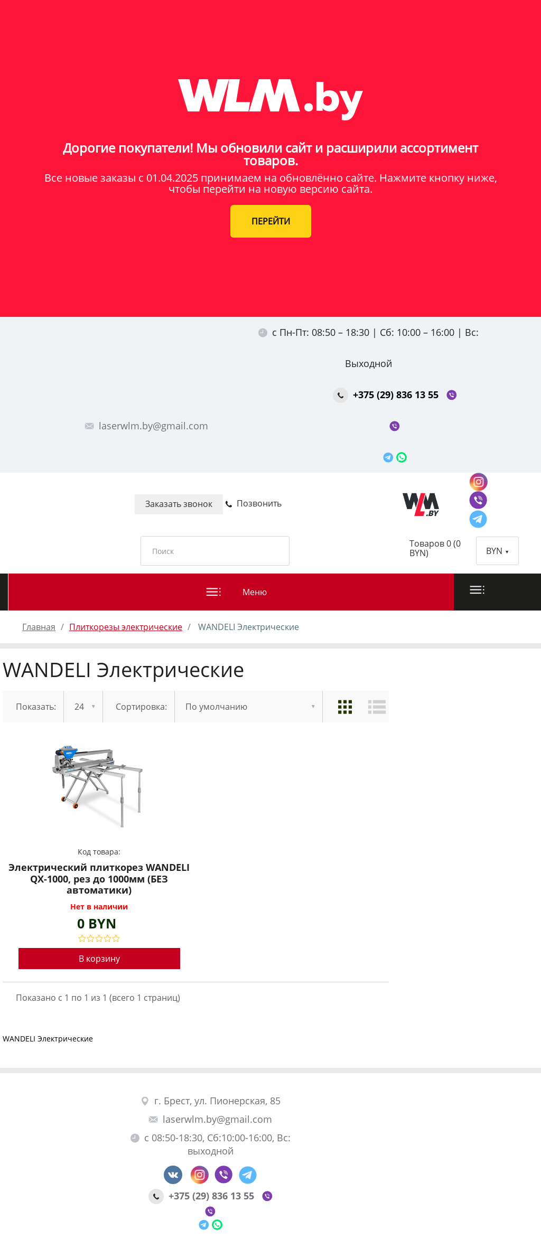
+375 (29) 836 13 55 (387, 394)
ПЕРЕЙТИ (270, 221)
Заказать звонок (178, 504)
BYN (497, 551)
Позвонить (253, 503)
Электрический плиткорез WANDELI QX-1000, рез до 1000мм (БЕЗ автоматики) (99, 879)
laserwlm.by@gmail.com (146, 425)
